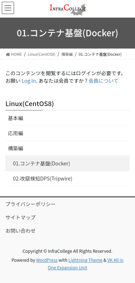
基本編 (15, 118)
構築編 (15, 148)
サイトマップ (20, 217)
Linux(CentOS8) (29, 103)
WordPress (47, 260)
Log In (29, 80)
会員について (104, 80)
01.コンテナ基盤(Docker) (41, 163)
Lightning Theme (85, 260)
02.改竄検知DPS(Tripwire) (42, 178)
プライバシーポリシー (30, 203)
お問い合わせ (20, 230)
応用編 (15, 133)
